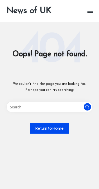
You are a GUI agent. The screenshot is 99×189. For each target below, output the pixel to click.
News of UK (28, 11)
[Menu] (90, 11)
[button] (87, 107)
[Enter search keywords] (49, 106)
